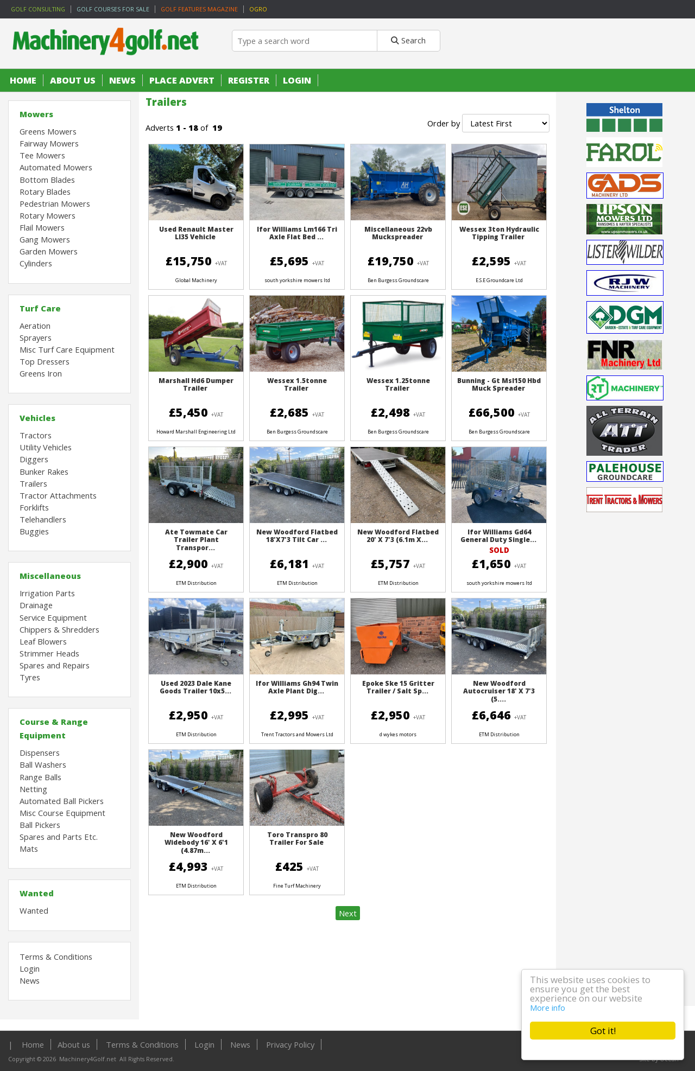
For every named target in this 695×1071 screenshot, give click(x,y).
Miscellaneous (50, 575)
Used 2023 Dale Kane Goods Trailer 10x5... (196, 687)
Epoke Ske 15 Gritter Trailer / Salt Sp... (398, 687)
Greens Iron (41, 373)
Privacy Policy (290, 1044)
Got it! (603, 1030)
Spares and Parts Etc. (59, 836)
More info (547, 1007)
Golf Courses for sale (113, 9)
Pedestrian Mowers (55, 203)
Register (248, 80)
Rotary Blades (45, 191)
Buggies (34, 531)
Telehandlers (43, 519)
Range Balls (40, 777)
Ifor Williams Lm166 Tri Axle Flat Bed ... (297, 233)
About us (73, 80)
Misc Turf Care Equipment (67, 349)
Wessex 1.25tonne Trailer (398, 384)
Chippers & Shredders (59, 629)
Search (408, 40)
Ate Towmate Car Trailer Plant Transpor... (196, 539)
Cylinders (36, 263)
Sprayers (36, 337)
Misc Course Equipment (62, 812)
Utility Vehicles (46, 447)
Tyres (30, 677)
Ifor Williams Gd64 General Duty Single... (498, 535)
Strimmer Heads (49, 653)
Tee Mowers (42, 155)
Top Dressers (45, 361)
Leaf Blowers (43, 641)
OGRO (258, 9)
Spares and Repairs (55, 665)
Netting (33, 788)
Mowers (36, 114)
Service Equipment (53, 617)
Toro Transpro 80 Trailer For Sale (297, 838)
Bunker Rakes (44, 471)
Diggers (34, 459)
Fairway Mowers (49, 143)
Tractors (36, 435)
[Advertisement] (625, 841)
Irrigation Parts (47, 593)
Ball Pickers (40, 824)
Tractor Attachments (58, 495)
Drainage (36, 605)
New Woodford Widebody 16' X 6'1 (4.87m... (196, 842)
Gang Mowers (45, 239)
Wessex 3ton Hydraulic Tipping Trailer (499, 233)
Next (348, 913)
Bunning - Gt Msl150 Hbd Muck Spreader (499, 384)
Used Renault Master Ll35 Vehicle (196, 233)
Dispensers (40, 752)
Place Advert (181, 80)
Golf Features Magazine (199, 9)
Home (23, 80)
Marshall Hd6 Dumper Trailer (196, 384)
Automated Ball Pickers (62, 800)
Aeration (35, 325)
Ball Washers (43, 764)
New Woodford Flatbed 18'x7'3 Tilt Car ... (297, 535)
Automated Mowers (56, 167)
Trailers (33, 483)
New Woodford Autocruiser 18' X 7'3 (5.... (499, 691)
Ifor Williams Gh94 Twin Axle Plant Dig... (297, 687)
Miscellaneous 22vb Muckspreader (398, 233)
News (122, 80)
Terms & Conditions (56, 956)
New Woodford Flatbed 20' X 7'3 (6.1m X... (398, 535)
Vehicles (37, 417)
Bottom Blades (47, 179)
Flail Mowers (42, 227)
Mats (29, 848)
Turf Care (40, 308)
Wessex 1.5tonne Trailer (297, 384)
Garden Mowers (49, 251)
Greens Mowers (48, 131)
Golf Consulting (38, 9)
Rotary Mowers (47, 215)
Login (297, 80)
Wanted (37, 893)
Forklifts (34, 507)
